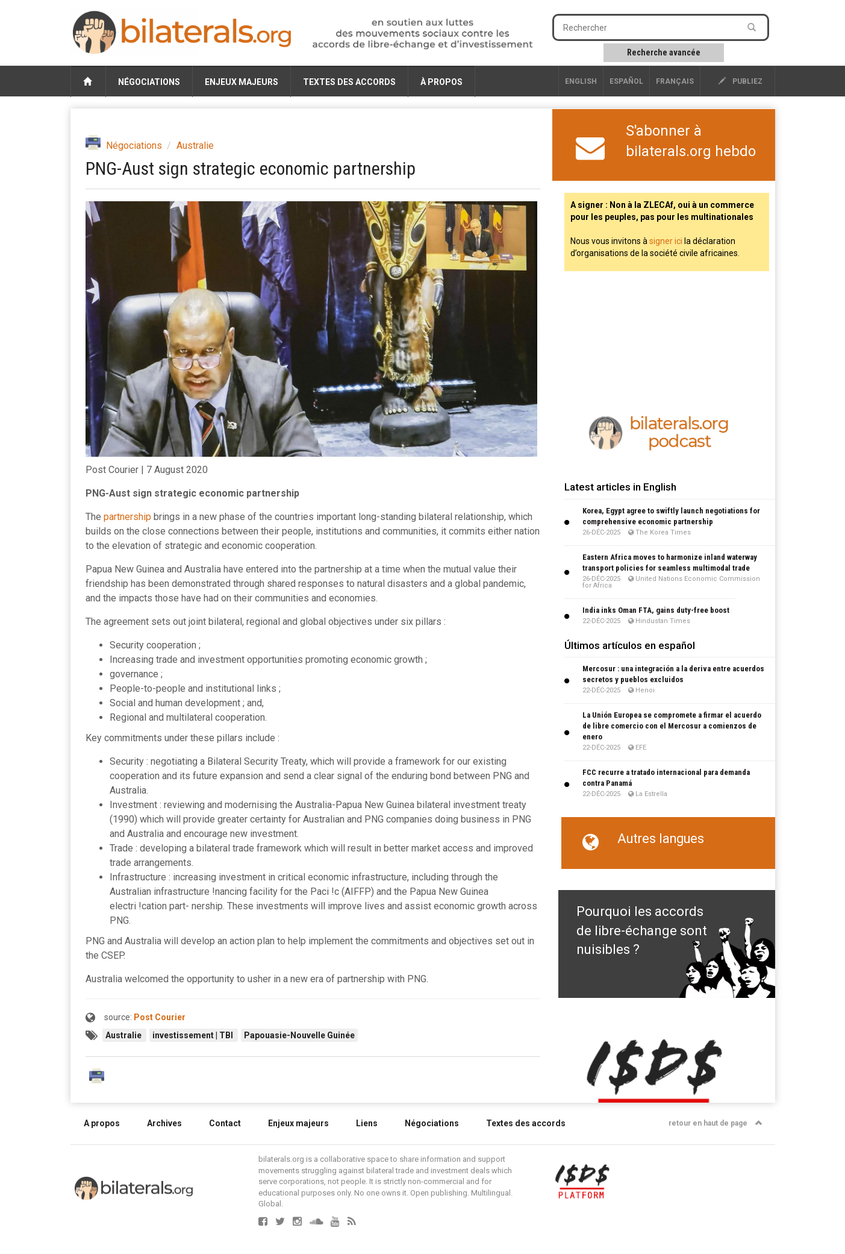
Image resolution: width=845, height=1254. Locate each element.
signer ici (665, 241)
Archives (164, 1123)
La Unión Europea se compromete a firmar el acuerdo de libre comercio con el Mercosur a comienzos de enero (671, 725)
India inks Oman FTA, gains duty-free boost (655, 610)
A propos (102, 1123)
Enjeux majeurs (241, 82)
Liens (367, 1123)
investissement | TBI (193, 1035)
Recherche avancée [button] (663, 52)
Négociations (149, 82)
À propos (441, 82)
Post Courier (160, 1017)
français (675, 81)
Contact (225, 1123)
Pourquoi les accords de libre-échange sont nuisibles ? (641, 930)
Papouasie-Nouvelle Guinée (299, 1035)
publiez (740, 81)
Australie (195, 145)
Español (626, 81)
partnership (127, 516)
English (581, 81)
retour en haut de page (715, 1123)
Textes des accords (349, 82)
